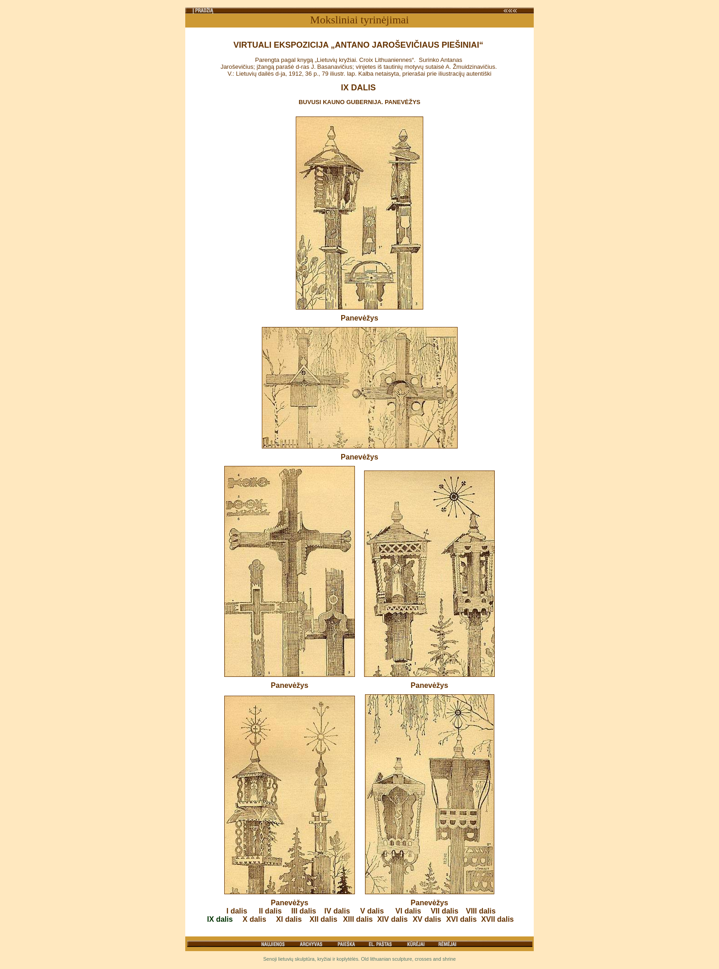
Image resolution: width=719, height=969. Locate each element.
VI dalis (408, 911)
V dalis (372, 911)
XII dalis (323, 919)
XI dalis (289, 919)
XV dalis (427, 919)
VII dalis (444, 911)
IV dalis (337, 911)
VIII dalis (481, 911)
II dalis (270, 911)
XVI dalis (461, 919)
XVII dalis (497, 919)
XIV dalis (392, 919)
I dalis (237, 911)
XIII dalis (358, 919)
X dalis (254, 919)
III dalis (303, 911)
